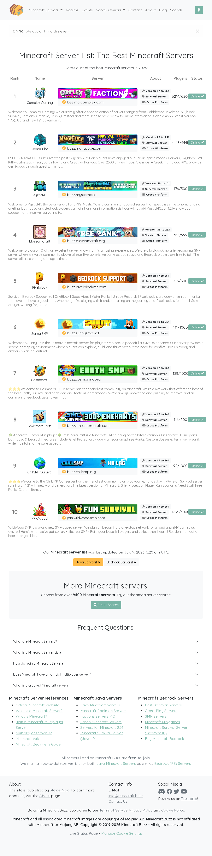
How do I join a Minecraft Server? (38, 663)
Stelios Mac (59, 790)
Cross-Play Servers (161, 710)
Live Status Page (84, 833)
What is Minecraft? (31, 716)
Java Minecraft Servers (100, 705)
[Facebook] (169, 791)
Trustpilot (189, 798)
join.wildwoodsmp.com (86, 517)
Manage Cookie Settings (121, 833)
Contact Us (117, 801)
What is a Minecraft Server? (39, 710)
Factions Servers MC (97, 716)
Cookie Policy (172, 810)
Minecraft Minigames (162, 721)
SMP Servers (155, 716)
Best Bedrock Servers (163, 705)
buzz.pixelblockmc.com (86, 287)
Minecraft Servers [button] (44, 10)
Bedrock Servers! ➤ (121, 562)
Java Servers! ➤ (88, 562)
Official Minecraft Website (37, 705)
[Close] (197, 31)
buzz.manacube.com (84, 148)
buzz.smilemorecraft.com (88, 425)
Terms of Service (113, 810)
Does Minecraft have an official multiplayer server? (51, 674)
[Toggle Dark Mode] (199, 10)
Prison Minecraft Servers (101, 721)
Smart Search (106, 605)
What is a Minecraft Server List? (37, 652)
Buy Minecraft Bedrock (164, 738)
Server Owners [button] (109, 10)
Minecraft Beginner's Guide (38, 744)
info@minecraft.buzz (125, 795)
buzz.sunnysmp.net (83, 333)
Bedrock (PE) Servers (172, 763)
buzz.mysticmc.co (81, 194)
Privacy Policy (141, 810)
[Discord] (161, 791)
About (44, 795)
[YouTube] (184, 791)
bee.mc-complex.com (85, 102)
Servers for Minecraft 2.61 (101, 727)
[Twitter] (176, 791)
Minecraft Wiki (28, 738)
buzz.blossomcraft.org (86, 240)
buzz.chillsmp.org (81, 471)
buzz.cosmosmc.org (84, 379)
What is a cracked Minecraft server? (40, 685)
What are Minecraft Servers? (35, 641)
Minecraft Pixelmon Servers (103, 710)
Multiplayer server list (34, 733)
